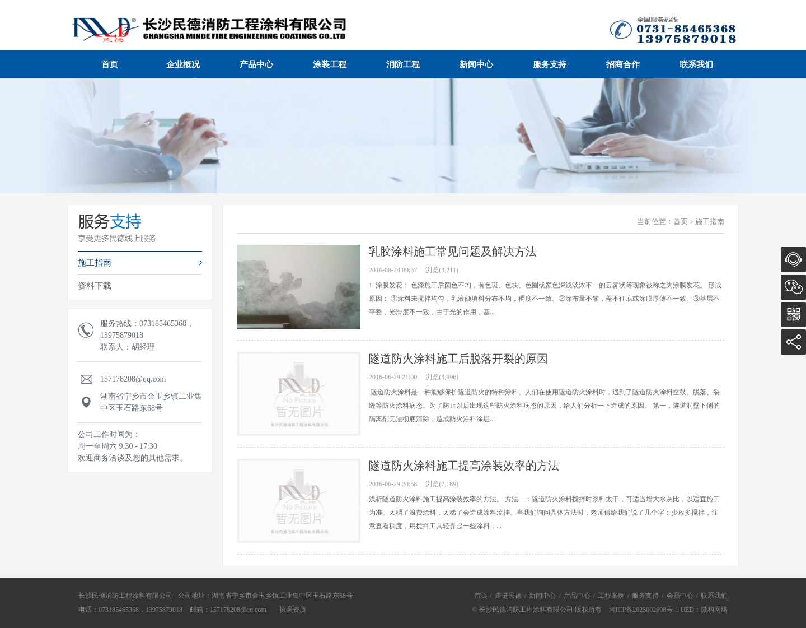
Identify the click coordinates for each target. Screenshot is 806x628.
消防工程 (403, 64)
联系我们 (696, 64)
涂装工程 (329, 64)
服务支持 (549, 64)
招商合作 (623, 64)
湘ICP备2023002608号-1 (644, 609)
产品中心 (256, 64)
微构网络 (714, 609)
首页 (109, 64)
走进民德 (508, 595)
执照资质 (292, 609)
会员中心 (680, 595)
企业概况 (183, 64)
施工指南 (94, 262)
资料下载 (94, 285)
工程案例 (611, 595)
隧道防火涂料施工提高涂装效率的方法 (464, 465)
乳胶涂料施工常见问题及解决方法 (453, 251)
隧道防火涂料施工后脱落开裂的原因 (458, 358)
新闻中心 (476, 64)
